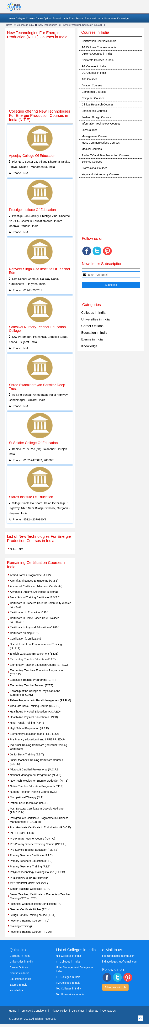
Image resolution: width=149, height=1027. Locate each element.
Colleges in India (93, 312)
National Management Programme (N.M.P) (35, 775)
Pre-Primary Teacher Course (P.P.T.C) (32, 838)
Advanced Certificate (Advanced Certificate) (36, 586)
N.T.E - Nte (16, 548)
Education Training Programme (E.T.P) (33, 679)
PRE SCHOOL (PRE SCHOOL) (29, 883)
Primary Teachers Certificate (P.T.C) (31, 855)
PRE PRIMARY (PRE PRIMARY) (30, 877)
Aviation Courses (92, 85)
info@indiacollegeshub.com (118, 955)
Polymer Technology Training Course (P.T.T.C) (37, 872)
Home (12, 18)
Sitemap (93, 1010)
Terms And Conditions (33, 1010)
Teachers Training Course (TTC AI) (31, 931)
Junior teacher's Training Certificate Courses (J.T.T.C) (36, 762)
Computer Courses (93, 98)
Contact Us (109, 1010)
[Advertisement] (40, 78)
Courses (30, 18)
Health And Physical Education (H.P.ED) (34, 717)
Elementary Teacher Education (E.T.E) (33, 659)
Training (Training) (21, 926)
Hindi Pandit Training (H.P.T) (27, 722)
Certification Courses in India (99, 41)
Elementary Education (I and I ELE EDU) (34, 733)
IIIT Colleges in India (68, 976)
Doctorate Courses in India (98, 60)
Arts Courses (89, 79)
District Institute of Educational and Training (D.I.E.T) (36, 646)
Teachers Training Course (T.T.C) (30, 920)
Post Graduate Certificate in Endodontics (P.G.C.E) (40, 827)
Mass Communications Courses (101, 142)
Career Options (43, 18)
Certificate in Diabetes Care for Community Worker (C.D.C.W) (40, 604)
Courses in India (25, 25)
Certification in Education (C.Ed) (29, 612)
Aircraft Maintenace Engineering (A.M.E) (34, 580)
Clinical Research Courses (98, 104)
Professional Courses (94, 168)
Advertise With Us (115, 987)
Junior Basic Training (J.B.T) (27, 754)
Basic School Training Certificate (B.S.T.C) (35, 597)
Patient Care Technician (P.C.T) (29, 803)
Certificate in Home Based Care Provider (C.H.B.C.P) (34, 619)
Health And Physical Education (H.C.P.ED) (35, 711)
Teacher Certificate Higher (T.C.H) (30, 909)
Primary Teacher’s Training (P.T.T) (30, 866)
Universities (110, 18)
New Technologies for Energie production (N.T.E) (39, 780)
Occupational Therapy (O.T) (26, 797)
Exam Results (76, 18)
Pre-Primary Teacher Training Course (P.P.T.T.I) (38, 844)
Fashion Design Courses (96, 117)
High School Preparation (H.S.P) (29, 728)
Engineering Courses (94, 110)
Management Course (94, 136)
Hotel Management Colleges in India (74, 969)
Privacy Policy (59, 1010)
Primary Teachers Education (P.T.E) (31, 860)
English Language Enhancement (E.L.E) (34, 653)
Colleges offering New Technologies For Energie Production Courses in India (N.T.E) (39, 115)
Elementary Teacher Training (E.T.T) (31, 685)
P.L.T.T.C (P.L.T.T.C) (22, 833)
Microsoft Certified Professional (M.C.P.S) (35, 769)
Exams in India (60, 18)
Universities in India (95, 319)
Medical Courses (92, 149)
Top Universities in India (70, 994)
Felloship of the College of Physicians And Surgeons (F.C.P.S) (35, 692)
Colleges (20, 18)
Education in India (93, 18)
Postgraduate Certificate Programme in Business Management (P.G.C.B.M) (39, 819)
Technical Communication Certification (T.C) (36, 903)
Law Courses (90, 129)
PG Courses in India (94, 66)
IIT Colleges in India (68, 961)
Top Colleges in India (68, 988)
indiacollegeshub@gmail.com (119, 961)
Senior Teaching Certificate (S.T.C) (30, 888)
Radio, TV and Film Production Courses (105, 155)
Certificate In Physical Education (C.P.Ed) (35, 627)
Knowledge (122, 18)
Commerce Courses (94, 91)
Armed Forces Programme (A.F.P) (30, 575)
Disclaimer (78, 1010)
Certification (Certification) (25, 638)
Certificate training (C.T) (24, 633)
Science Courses (92, 161)
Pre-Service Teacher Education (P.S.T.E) (34, 849)
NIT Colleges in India (68, 955)
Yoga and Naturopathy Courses (100, 174)
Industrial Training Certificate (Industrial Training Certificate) (38, 746)
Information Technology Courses (101, 123)
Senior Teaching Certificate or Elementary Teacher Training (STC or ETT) (40, 896)
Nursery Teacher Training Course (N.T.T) (34, 791)
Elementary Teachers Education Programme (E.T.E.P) (36, 672)
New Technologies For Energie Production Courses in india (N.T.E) (72, 25)
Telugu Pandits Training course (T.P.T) (33, 915)
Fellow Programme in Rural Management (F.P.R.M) (40, 700)
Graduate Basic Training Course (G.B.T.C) (35, 706)
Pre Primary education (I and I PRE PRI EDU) (37, 739)
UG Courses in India (94, 72)
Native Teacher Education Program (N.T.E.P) (37, 786)
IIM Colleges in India (68, 982)
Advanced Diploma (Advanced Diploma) (34, 591)
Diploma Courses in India (97, 53)
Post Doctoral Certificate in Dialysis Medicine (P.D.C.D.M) (37, 810)
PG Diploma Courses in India (99, 47)
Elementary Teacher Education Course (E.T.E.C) (39, 664)
